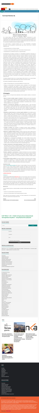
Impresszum (3, 374)
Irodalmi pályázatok (5, 310)
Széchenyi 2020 (4, 298)
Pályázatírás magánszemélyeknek (7, 261)
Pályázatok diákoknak (5, 277)
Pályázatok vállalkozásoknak (6, 276)
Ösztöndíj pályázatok (5, 282)
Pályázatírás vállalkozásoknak (6, 259)
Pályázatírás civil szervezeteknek (6, 390)
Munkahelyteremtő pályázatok (6, 291)
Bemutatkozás (3, 370)
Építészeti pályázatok (5, 307)
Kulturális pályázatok (5, 295)
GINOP (3, 300)
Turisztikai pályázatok (5, 289)
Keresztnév (10, 231)
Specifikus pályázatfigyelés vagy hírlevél (8, 266)
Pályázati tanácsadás (5, 258)
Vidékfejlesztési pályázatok (6, 285)
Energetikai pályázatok (5, 306)
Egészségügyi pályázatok (6, 303)
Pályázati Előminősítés (4, 384)
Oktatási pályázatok (5, 314)
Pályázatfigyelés (4, 265)
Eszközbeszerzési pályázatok (6, 288)
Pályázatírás (4, 255)
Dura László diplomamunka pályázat (28, 199)
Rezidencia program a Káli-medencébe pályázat (11, 199)
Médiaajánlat (3, 371)
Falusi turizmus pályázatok (6, 290)
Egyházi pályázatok (5, 304)
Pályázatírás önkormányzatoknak (7, 264)
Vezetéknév (10, 234)
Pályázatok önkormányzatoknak (6, 278)
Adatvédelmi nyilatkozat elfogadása (14, 240)
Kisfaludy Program (4, 296)
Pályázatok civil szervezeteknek (7, 279)
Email (9, 237)
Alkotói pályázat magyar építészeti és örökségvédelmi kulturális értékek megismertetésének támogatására (31, 336)
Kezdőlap (2, 368)
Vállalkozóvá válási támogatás (6, 302)
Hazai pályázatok (4, 273)
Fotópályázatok (4, 308)
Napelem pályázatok (5, 313)
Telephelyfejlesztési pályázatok (6, 284)
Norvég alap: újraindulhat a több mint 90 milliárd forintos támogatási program (7, 335)
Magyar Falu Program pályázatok (7, 297)
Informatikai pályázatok (5, 309)
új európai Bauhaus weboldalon (11, 165)
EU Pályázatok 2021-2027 (6, 272)
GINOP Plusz (4, 301)
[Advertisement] (19, 208)
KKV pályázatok (4, 283)
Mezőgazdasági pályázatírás (6, 260)
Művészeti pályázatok (5, 294)
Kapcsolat (2, 375)
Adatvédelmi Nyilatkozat (5, 376)
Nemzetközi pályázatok (5, 315)
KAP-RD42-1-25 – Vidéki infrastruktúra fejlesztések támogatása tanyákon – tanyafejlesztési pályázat (17, 216)
